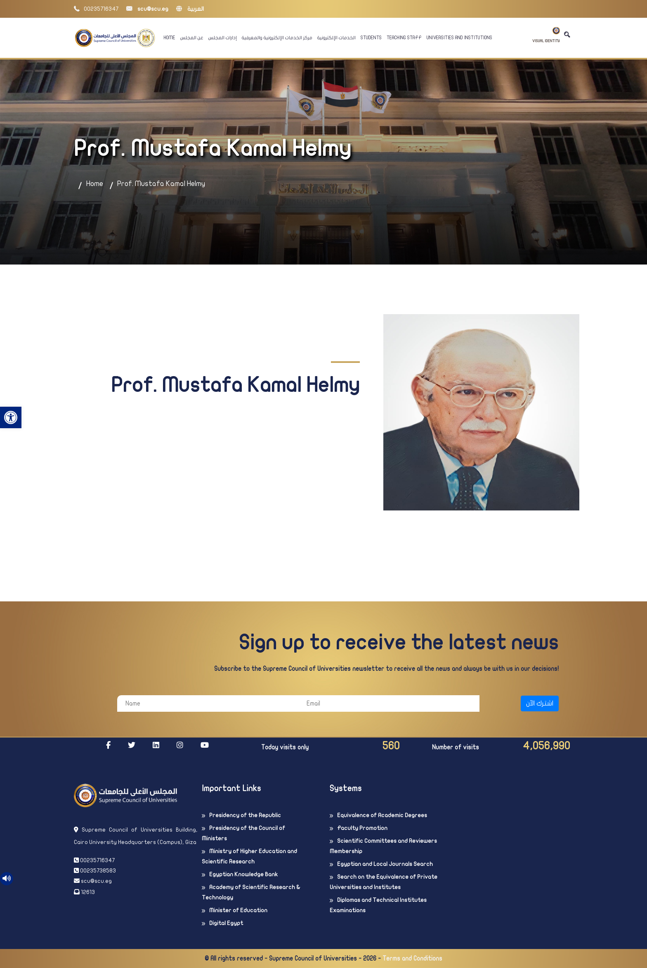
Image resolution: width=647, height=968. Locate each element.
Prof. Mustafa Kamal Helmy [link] (161, 184)
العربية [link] (190, 9)
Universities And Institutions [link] (459, 37)
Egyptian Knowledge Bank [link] (243, 874)
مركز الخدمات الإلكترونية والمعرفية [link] (277, 37)
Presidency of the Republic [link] (245, 815)
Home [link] (169, 37)
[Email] (388, 703)
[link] (10, 417)
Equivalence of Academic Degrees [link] (382, 815)
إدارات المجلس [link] (222, 37)
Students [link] (371, 37)
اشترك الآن (539, 703)
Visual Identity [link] (546, 35)
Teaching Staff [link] (404, 37)
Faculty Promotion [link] (362, 828)
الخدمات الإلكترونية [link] (336, 37)
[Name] (207, 703)
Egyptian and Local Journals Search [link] (385, 864)
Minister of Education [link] (238, 910)
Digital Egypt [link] (226, 923)
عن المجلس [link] (191, 37)
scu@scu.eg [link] (147, 9)
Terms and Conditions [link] (412, 958)
